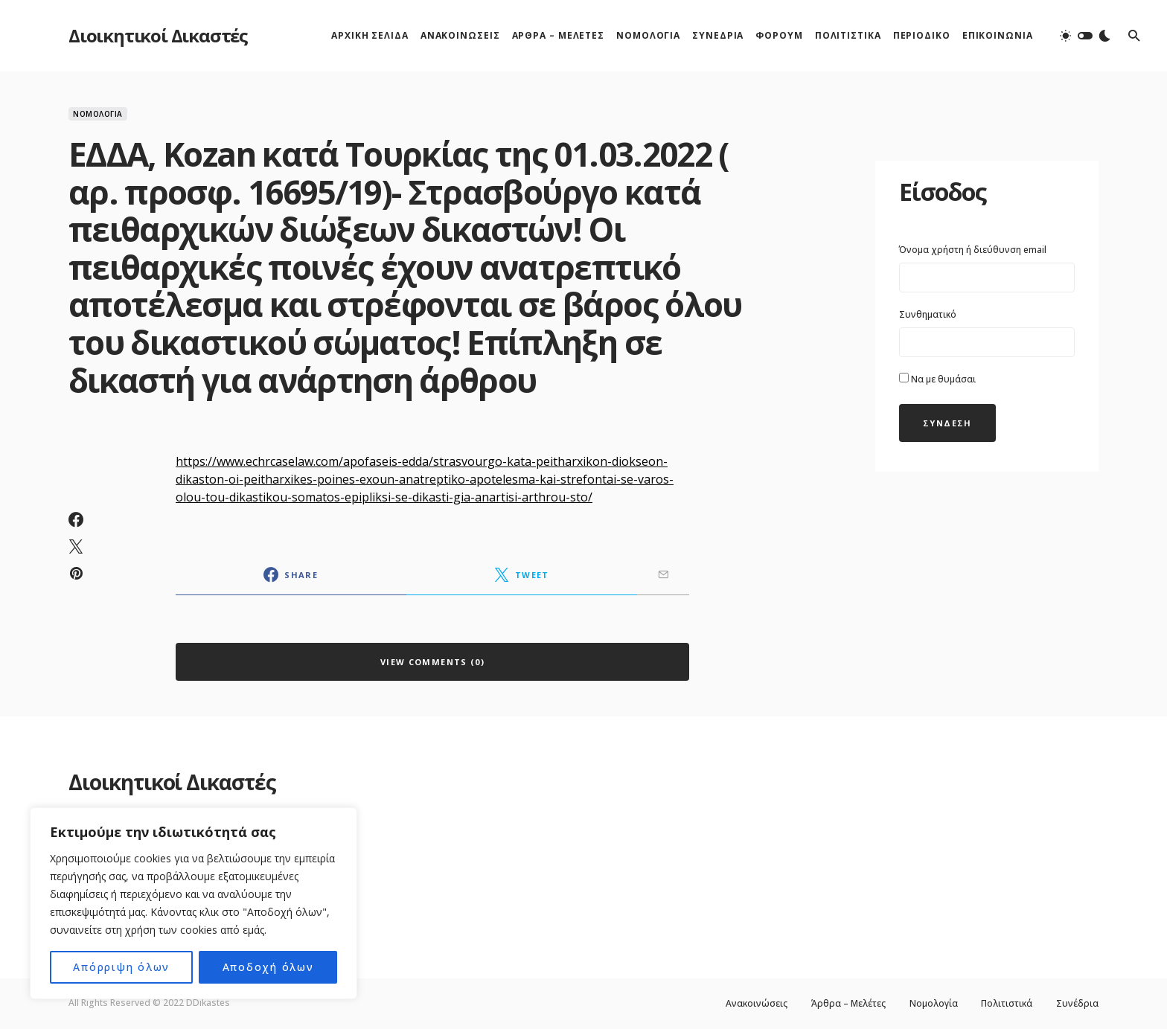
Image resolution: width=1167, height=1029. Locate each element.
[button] (1085, 36)
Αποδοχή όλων (268, 967)
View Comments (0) (432, 661)
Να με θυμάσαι (937, 379)
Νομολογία (98, 114)
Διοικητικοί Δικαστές (158, 35)
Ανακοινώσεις (756, 1003)
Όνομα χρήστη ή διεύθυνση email (972, 249)
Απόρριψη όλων (121, 967)
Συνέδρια (1077, 1003)
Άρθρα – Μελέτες (847, 1003)
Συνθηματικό (927, 314)
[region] (193, 903)
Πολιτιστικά (1006, 1003)
